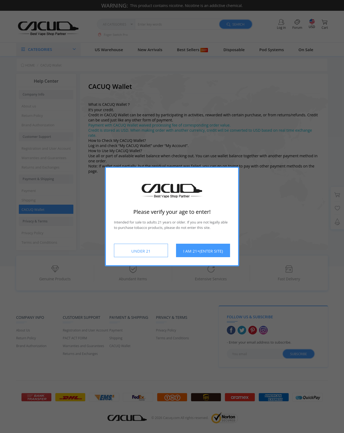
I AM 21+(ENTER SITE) (203, 251)
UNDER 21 (141, 251)
